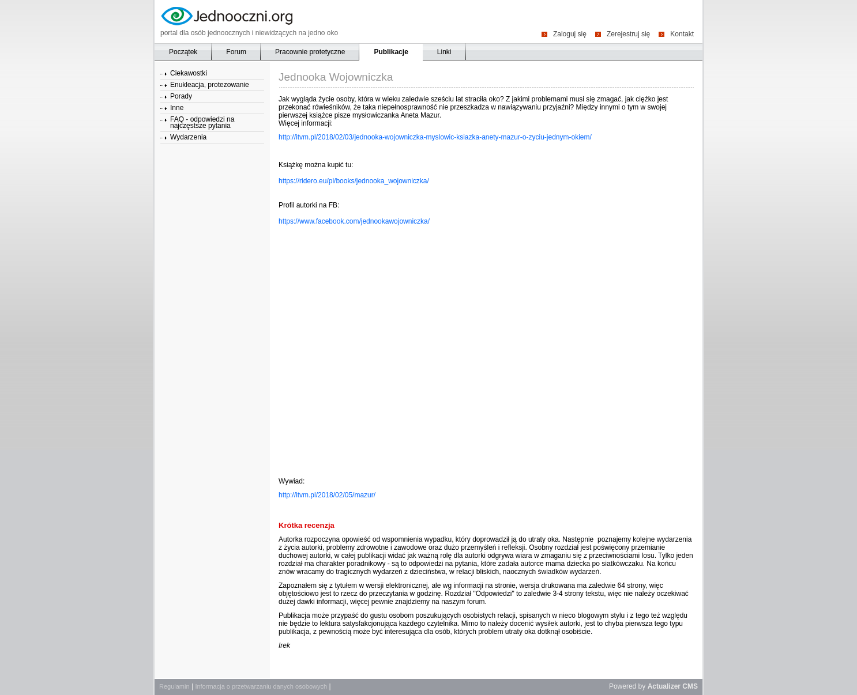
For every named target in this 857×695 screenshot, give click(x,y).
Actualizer (664, 686)
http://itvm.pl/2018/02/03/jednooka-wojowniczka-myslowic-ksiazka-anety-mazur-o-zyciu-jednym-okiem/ (435, 137)
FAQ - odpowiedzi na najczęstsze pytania (202, 122)
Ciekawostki (188, 73)
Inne (176, 108)
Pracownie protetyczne (310, 52)
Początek (183, 52)
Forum (236, 52)
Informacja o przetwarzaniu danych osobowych (261, 686)
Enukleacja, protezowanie (209, 85)
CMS (690, 686)
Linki (444, 52)
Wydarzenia (188, 137)
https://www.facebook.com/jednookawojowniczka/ (354, 221)
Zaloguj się (570, 33)
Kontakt (682, 33)
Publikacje (391, 52)
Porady (181, 96)
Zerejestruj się (628, 33)
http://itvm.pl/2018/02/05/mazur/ (327, 495)
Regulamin (174, 686)
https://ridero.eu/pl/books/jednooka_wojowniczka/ (354, 181)
